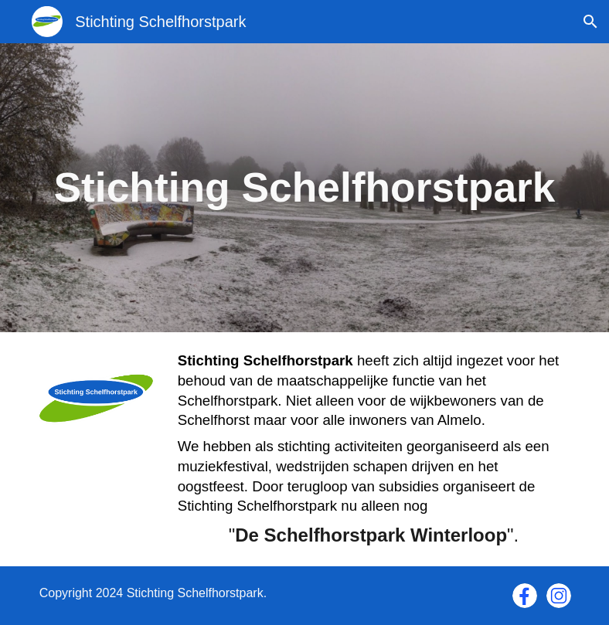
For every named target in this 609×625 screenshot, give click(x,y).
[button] (590, 21)
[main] (305, 188)
